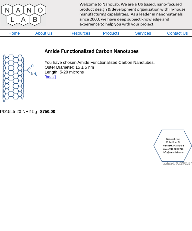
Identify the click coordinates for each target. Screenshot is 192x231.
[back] (50, 76)
